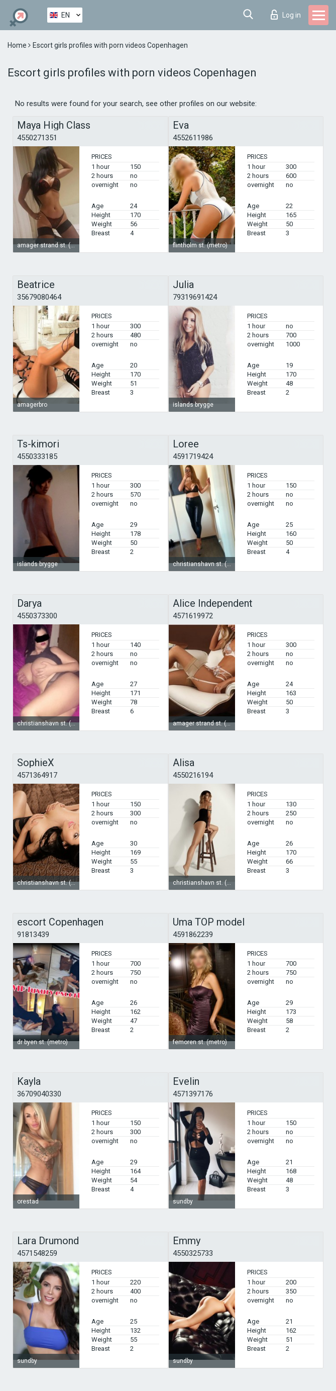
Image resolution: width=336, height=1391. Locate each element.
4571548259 (37, 1253)
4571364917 (37, 775)
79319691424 (195, 297)
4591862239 (193, 934)
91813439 (33, 934)
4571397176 (193, 1093)
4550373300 (37, 615)
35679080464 (39, 297)
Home (18, 45)
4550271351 (37, 137)
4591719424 (193, 456)
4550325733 (193, 1253)
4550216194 (193, 775)
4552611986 (193, 137)
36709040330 (39, 1093)
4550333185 (37, 456)
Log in (286, 14)
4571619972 (193, 615)
